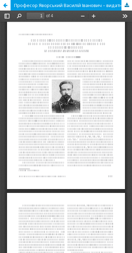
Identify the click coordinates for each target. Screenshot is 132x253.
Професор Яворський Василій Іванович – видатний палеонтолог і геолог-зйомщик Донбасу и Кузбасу (73, 5)
